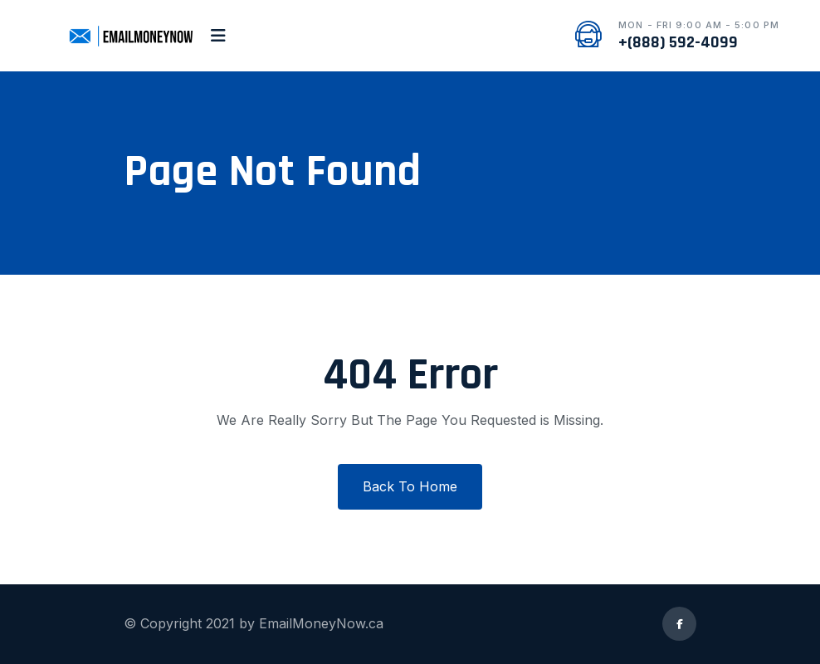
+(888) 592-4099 (678, 42)
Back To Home (410, 486)
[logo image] (130, 35)
